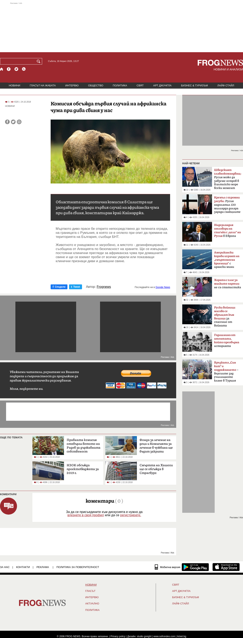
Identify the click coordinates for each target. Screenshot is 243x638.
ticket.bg (181, 636)
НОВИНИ (14, 85)
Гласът (90, 591)
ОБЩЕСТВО (95, 85)
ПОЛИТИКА (120, 85)
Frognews (104, 286)
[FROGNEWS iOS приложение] (226, 567)
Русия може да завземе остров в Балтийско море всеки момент (227, 179)
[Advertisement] (121, 27)
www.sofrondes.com (164, 636)
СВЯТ (140, 85)
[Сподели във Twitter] (13, 122)
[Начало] (1, 69)
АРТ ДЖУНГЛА (162, 85)
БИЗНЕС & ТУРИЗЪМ (194, 85)
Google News (163, 287)
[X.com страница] (16, 69)
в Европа (227, 230)
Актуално (92, 603)
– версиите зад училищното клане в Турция (226, 372)
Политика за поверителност (77, 567)
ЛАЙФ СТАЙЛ (225, 85)
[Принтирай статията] (19, 122)
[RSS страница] (24, 69)
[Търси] (39, 61)
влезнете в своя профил (85, 515)
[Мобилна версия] (167, 567)
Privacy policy (118, 636)
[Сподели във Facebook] (7, 122)
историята (226, 340)
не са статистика (227, 283)
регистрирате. (130, 515)
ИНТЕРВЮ (72, 85)
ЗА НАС (5, 567)
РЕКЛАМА (42, 567)
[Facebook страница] (9, 69)
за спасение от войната (224, 316)
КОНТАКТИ (23, 567)
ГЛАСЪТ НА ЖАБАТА (43, 85)
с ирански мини (226, 260)
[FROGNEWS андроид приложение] (195, 567)
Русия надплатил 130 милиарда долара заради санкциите (227, 205)
